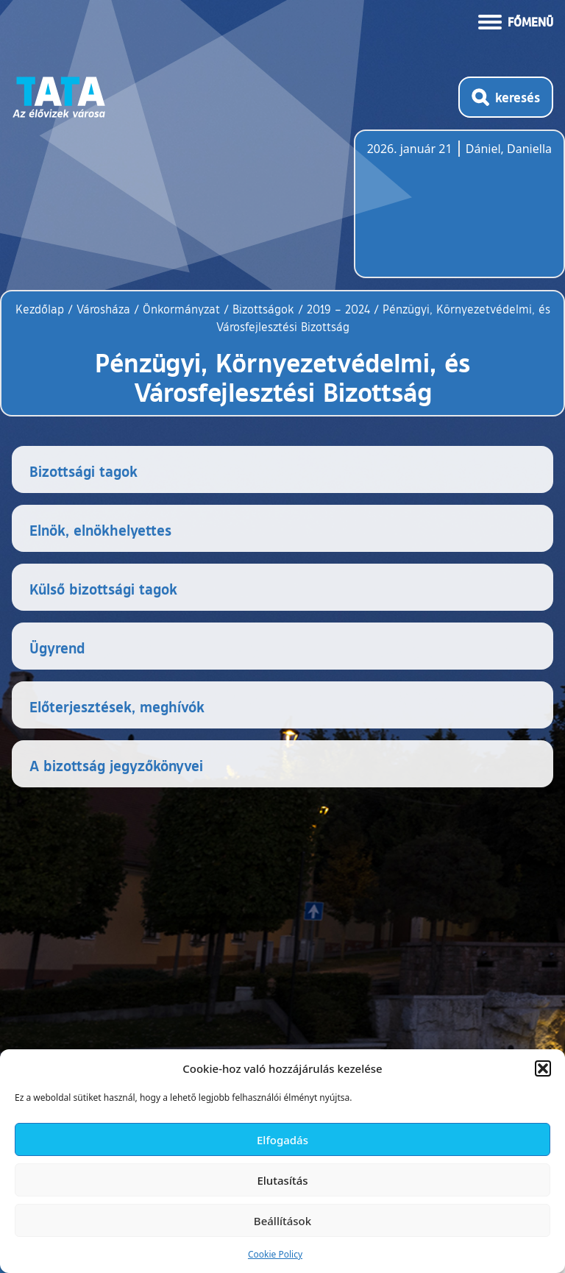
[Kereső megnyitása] (505, 97)
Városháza (103, 309)
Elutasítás (282, 1180)
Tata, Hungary (449, 212)
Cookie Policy (275, 1254)
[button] (543, 1068)
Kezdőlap (41, 309)
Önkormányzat (181, 309)
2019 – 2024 (338, 309)
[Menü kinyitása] (515, 20)
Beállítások (282, 1220)
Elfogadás (282, 1139)
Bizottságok (263, 309)
